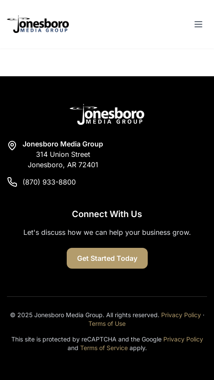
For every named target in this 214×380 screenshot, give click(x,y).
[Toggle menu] (198, 24)
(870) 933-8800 (49, 182)
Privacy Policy (181, 314)
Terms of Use (107, 323)
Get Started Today (107, 258)
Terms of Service (104, 347)
